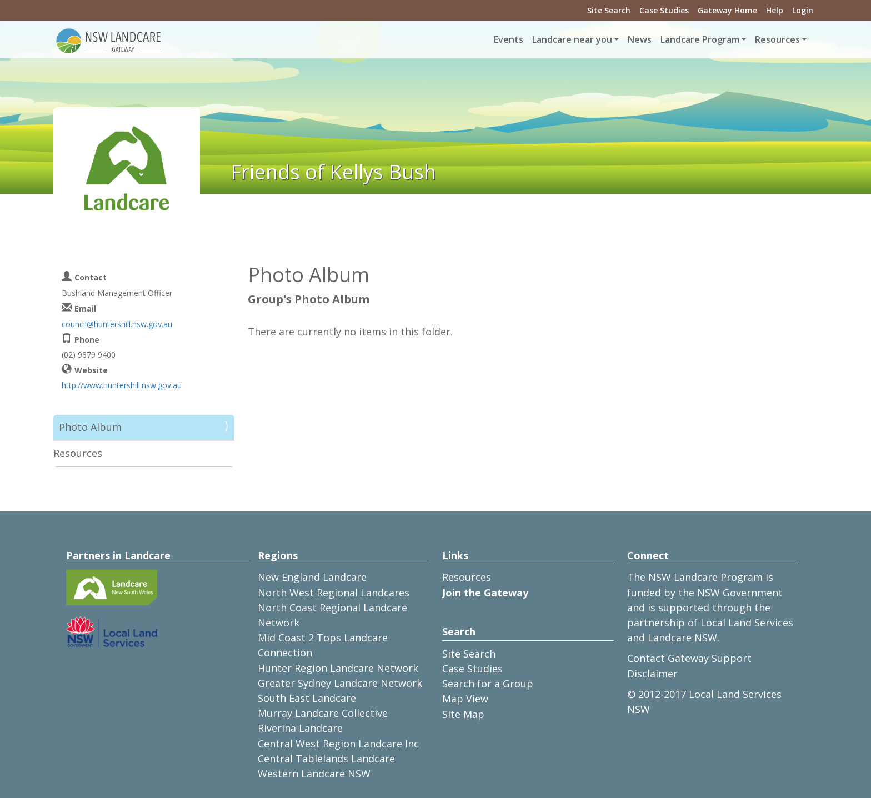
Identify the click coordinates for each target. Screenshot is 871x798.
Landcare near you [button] (572, 39)
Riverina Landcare (300, 728)
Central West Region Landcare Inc (338, 743)
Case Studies (664, 10)
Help (774, 10)
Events (508, 39)
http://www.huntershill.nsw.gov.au (122, 385)
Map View (465, 698)
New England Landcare (312, 577)
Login (802, 10)
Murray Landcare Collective (323, 713)
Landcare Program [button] (699, 39)
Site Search (608, 10)
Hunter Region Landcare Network (338, 668)
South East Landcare (307, 698)
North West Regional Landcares (333, 592)
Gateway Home (727, 10)
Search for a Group (487, 683)
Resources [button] (777, 39)
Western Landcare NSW (314, 773)
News (640, 39)
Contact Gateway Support (689, 658)
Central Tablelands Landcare (326, 758)
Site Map (463, 714)
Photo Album (90, 427)
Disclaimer (652, 673)
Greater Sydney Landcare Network (340, 683)
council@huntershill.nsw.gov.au (117, 324)
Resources (77, 453)
